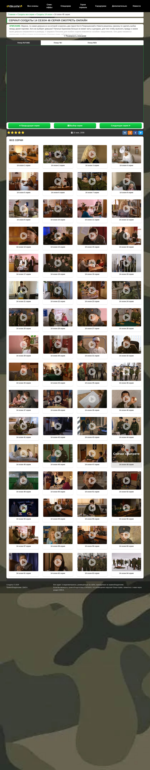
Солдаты (9, 585)
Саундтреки (100, 6)
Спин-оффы (49, 6)
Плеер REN (92, 43)
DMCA (61, 590)
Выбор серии (75, 126)
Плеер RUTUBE (23, 43)
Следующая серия (120, 126)
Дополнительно (119, 6)
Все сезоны (32, 6)
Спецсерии (66, 6)
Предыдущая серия (29, 126)
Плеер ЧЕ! (58, 43)
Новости (137, 6)
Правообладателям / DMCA (16, 587)
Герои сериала (83, 6)
